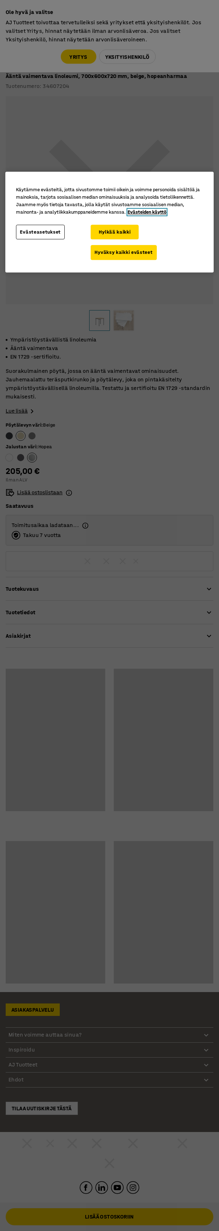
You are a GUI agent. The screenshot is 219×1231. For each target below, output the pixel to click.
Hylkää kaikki (114, 232)
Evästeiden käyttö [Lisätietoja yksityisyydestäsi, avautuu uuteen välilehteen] (147, 212)
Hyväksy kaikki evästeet (124, 252)
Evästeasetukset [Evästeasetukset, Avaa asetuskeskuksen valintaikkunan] (40, 232)
